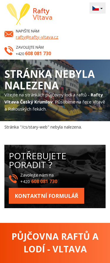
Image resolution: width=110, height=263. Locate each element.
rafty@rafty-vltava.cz (37, 37)
